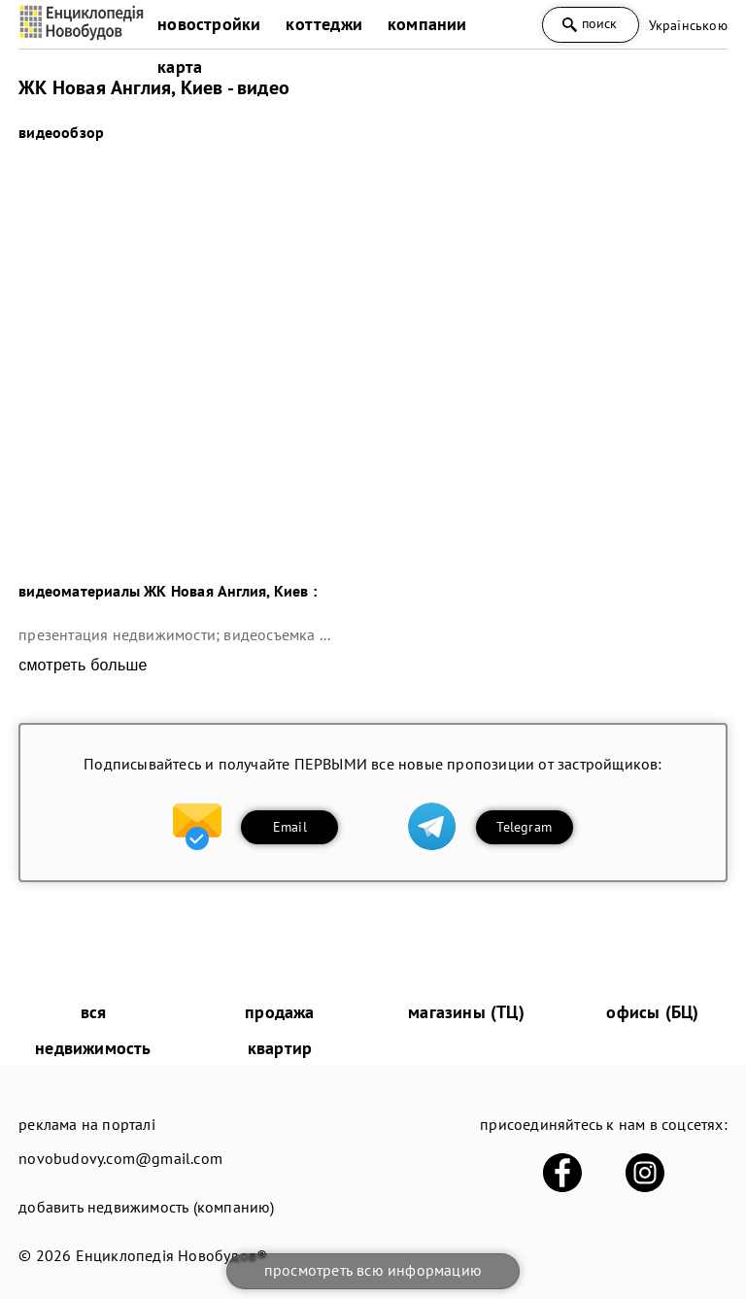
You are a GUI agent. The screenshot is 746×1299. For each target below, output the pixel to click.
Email (290, 827)
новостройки (208, 24)
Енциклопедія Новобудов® (172, 1255)
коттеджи (324, 24)
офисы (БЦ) (652, 1012)
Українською (688, 25)
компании (427, 24)
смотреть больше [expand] (82, 665)
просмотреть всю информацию (373, 1270)
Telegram (524, 827)
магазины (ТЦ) (466, 1012)
